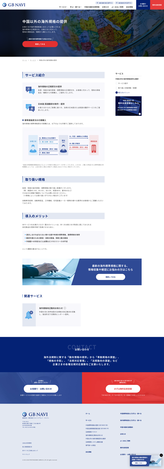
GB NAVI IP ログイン (124, 3)
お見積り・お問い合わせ (41, 388)
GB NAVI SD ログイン (105, 3)
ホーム (24, 60)
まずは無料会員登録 (123, 388)
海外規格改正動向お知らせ (94, 435)
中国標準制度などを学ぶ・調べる (131, 413)
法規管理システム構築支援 (94, 442)
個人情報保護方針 (27, 446)
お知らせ (105, 7)
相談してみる (40, 44)
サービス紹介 (123, 83)
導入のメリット (124, 92)
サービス (62, 7)
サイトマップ (26, 454)
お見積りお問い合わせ (143, 5)
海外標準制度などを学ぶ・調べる (131, 420)
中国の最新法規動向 (126, 427)
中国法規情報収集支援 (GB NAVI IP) (97, 428)
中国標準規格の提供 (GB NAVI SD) (97, 425)
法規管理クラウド (91, 432)
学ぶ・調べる (75, 7)
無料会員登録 (157, 5)
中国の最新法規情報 (91, 7)
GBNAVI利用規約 (27, 443)
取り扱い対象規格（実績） (128, 88)
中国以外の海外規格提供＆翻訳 (96, 439)
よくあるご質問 (117, 7)
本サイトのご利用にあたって (30, 450)
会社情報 (129, 7)
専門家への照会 (91, 445)
